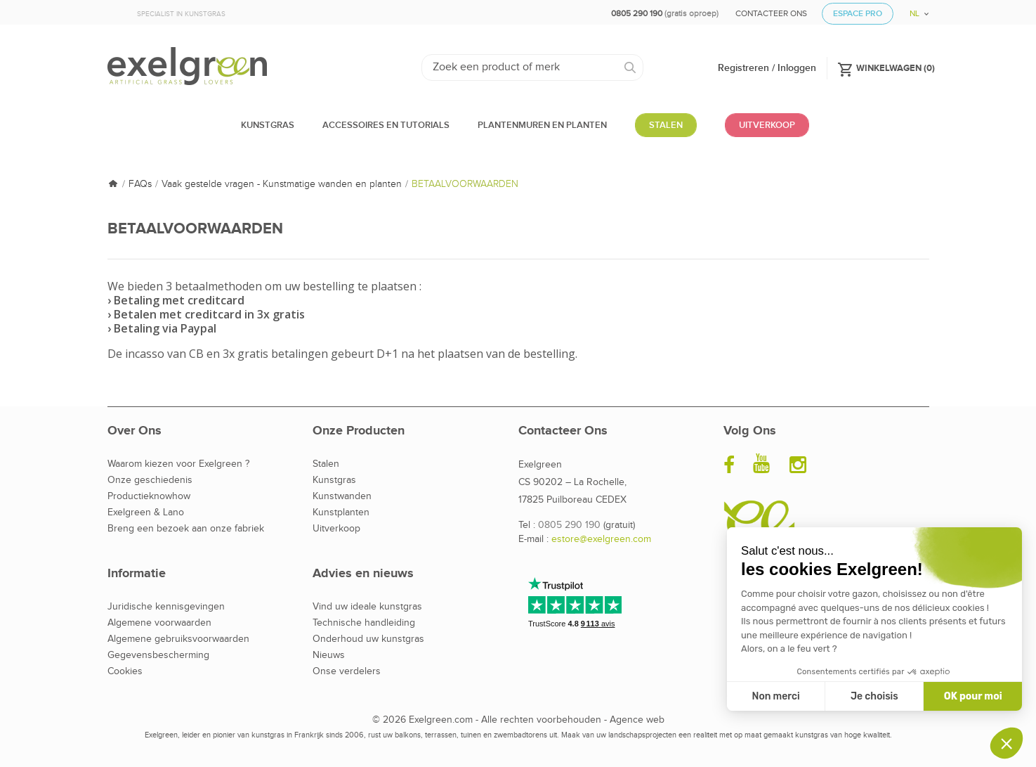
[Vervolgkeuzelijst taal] (914, 9)
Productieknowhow (148, 496)
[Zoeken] (532, 67)
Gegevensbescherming (158, 655)
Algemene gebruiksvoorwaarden (178, 639)
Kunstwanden (342, 496)
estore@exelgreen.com (601, 539)
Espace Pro (857, 13)
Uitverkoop (336, 528)
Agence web (637, 720)
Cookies (125, 671)
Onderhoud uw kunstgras (368, 639)
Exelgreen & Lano (145, 512)
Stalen (326, 464)
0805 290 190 (569, 525)
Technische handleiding (364, 623)
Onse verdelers (347, 671)
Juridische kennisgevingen (166, 606)
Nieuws (329, 655)
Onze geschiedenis (149, 480)
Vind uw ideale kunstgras (367, 606)
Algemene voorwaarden (159, 623)
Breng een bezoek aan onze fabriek (185, 528)
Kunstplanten (341, 512)
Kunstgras (334, 480)
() (886, 67)
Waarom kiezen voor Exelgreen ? (178, 464)
